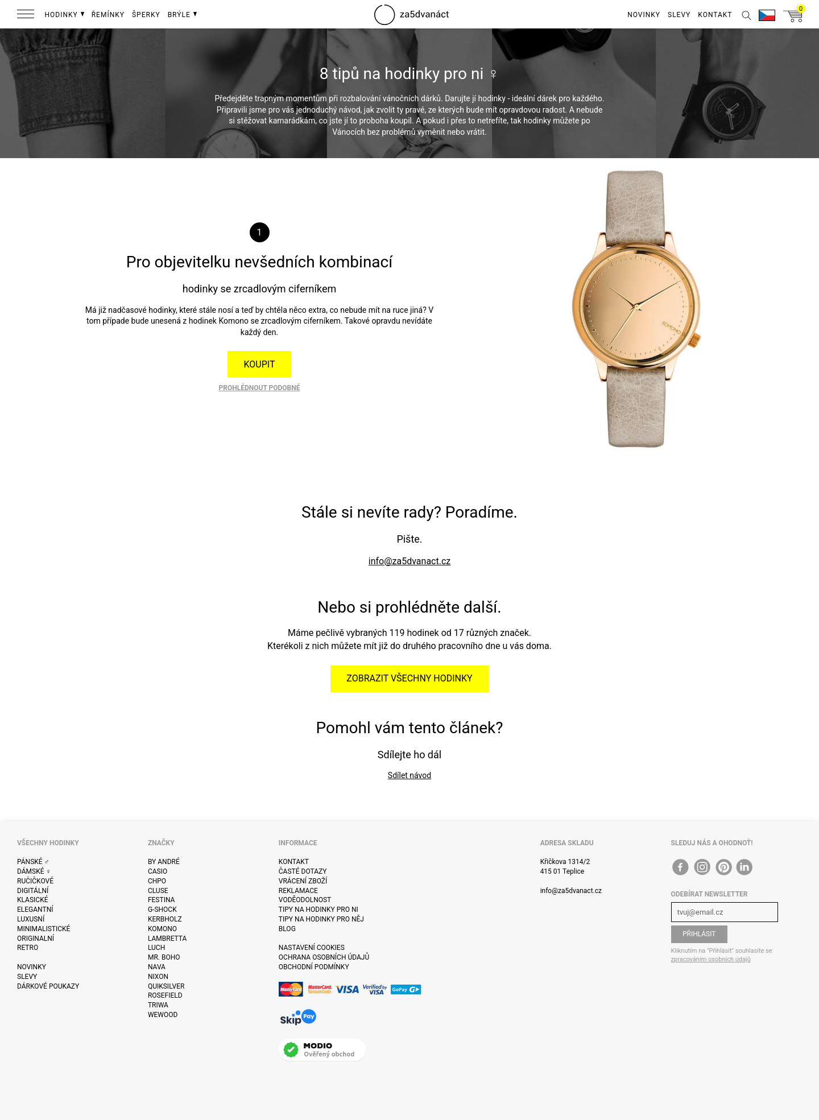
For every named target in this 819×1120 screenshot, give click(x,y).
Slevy (27, 977)
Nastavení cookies (312, 948)
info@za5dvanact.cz (409, 561)
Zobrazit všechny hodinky (409, 678)
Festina (161, 900)
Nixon (158, 977)
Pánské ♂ (33, 862)
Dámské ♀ (34, 871)
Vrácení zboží (303, 881)
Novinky (31, 967)
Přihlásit (699, 934)
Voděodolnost (305, 900)
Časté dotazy (303, 871)
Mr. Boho (164, 957)
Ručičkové (35, 881)
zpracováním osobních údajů (711, 959)
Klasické (32, 900)
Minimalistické (43, 929)
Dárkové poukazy (48, 986)
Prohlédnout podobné (259, 388)
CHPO (157, 881)
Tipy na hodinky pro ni (318, 910)
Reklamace (298, 891)
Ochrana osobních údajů (324, 957)
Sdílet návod (409, 775)
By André (164, 862)
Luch (156, 948)
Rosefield (165, 995)
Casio (157, 871)
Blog (287, 929)
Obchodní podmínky (314, 967)
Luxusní (30, 919)
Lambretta (167, 939)
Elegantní (35, 910)
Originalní (35, 939)
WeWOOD (163, 1015)
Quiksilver (166, 986)
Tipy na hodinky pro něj (321, 919)
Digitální (32, 891)
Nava (157, 967)
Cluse (158, 891)
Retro (27, 948)
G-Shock (162, 910)
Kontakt (294, 862)
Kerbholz (165, 919)
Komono (162, 929)
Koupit (259, 364)
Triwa (158, 1005)
